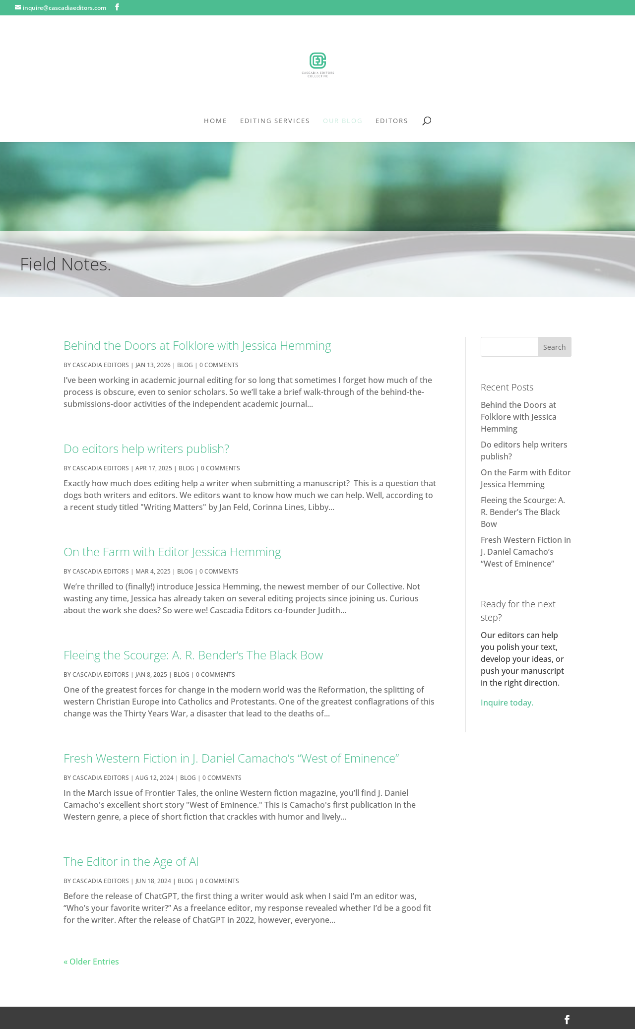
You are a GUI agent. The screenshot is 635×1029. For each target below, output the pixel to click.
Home (215, 121)
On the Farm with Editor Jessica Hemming (172, 551)
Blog (185, 365)
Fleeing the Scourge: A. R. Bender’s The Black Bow (193, 654)
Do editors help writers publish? (146, 448)
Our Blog (343, 121)
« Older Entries (91, 961)
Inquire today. (507, 702)
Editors (392, 121)
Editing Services (275, 121)
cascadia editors (100, 365)
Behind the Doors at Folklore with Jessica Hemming (197, 345)
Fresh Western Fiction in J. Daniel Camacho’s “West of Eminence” (231, 758)
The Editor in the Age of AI (131, 861)
